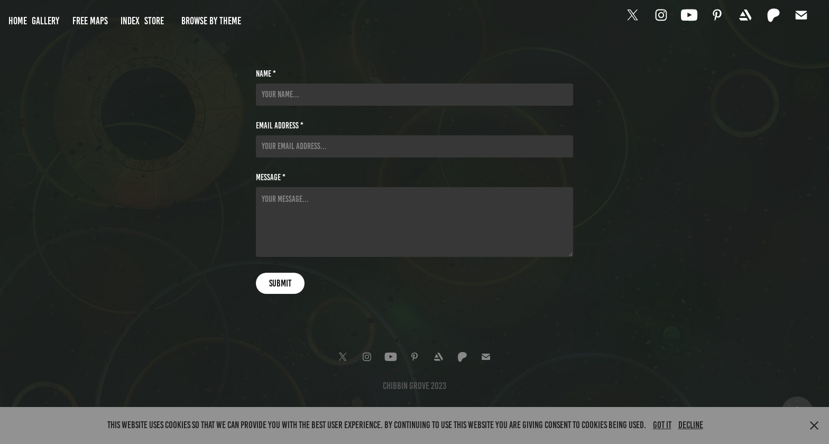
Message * (270, 177)
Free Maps (90, 20)
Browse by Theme (211, 20)
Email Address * (279, 126)
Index (130, 20)
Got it (662, 425)
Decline (690, 425)
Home (17, 20)
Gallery (45, 20)
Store (154, 20)
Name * (266, 74)
